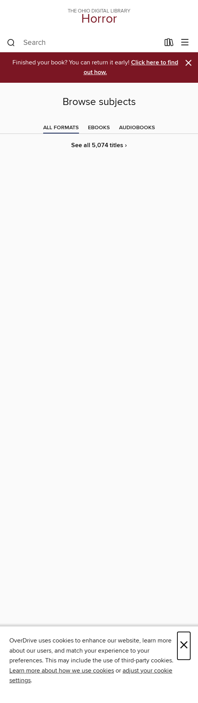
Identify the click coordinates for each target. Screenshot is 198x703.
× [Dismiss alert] (188, 63)
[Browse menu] (185, 42)
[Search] (11, 43)
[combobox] (83, 43)
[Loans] (169, 44)
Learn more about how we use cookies (61, 671)
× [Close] (184, 646)
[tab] (61, 128)
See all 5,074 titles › (99, 145)
